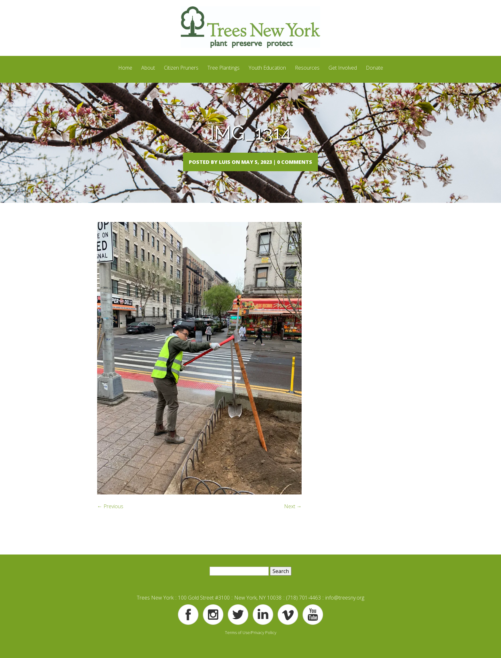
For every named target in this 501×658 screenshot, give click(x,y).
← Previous (110, 519)
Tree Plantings (223, 67)
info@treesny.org (344, 610)
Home (125, 67)
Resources (307, 67)
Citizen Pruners (181, 67)
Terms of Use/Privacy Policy (250, 645)
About (148, 67)
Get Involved (342, 67)
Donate (374, 67)
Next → (293, 519)
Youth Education (267, 67)
